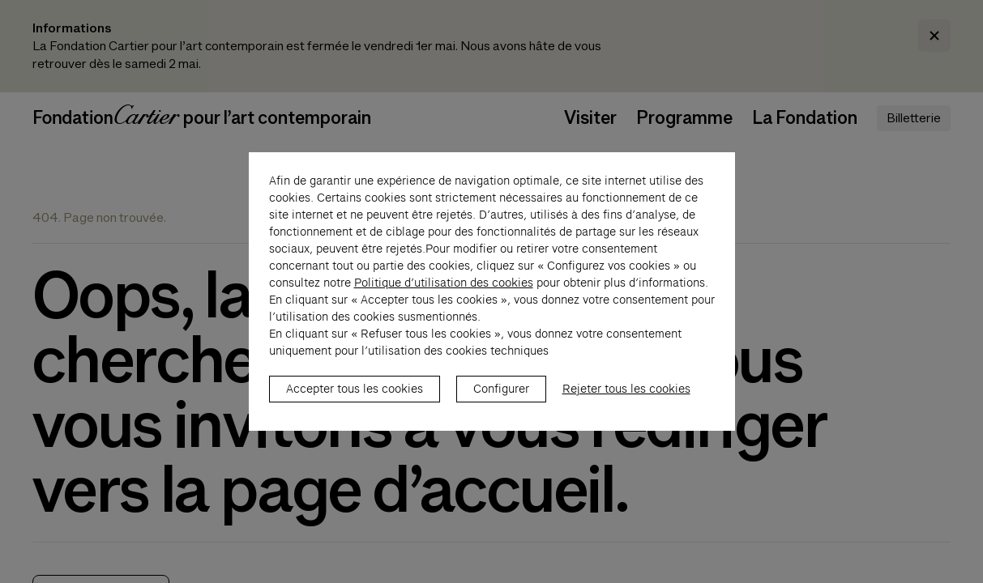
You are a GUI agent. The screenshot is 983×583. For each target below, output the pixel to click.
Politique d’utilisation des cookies (443, 291)
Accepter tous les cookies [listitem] (354, 397)
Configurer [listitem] (501, 397)
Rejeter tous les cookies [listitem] (626, 397)
